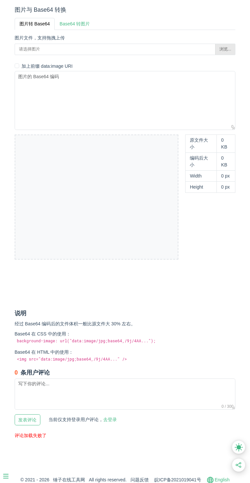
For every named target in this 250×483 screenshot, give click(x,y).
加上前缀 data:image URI (47, 66)
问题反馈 (140, 479)
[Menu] (9, 473)
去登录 (83, 419)
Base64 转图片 (75, 23)
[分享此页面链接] (239, 465)
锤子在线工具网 (69, 479)
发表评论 (27, 420)
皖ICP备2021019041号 (177, 479)
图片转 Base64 (35, 23)
